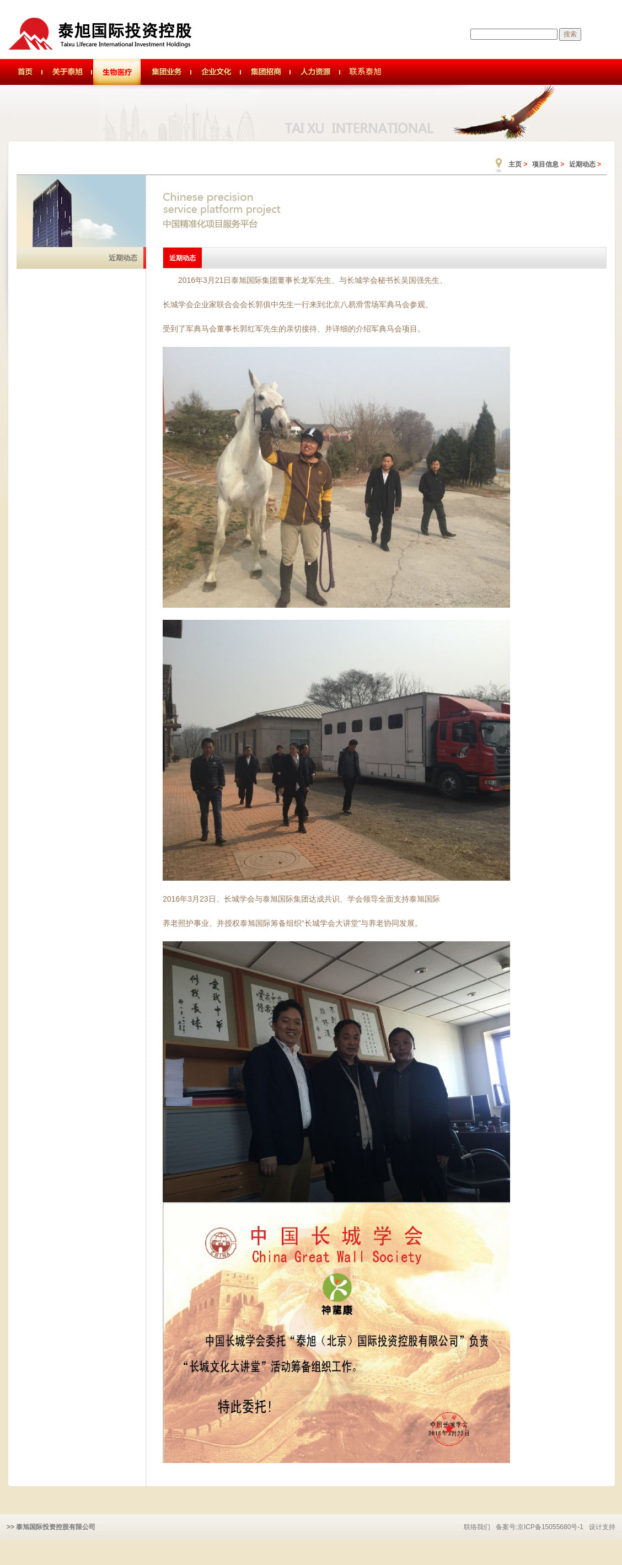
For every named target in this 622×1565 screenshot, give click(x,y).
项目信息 (545, 164)
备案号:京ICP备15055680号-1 (539, 1527)
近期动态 (582, 164)
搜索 (570, 34)
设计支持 (602, 1527)
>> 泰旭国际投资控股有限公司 (51, 1527)
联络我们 (477, 1527)
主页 (515, 164)
